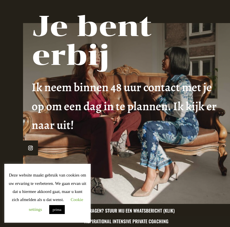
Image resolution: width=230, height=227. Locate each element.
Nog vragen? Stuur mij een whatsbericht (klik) (126, 210)
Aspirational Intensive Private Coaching (126, 221)
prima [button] (57, 209)
